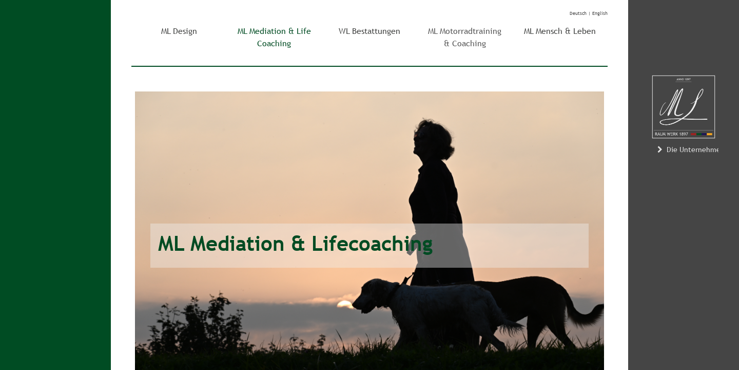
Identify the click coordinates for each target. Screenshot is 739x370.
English (600, 13)
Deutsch (578, 13)
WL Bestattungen (369, 31)
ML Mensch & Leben (560, 31)
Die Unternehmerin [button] (692, 149)
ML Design (179, 31)
